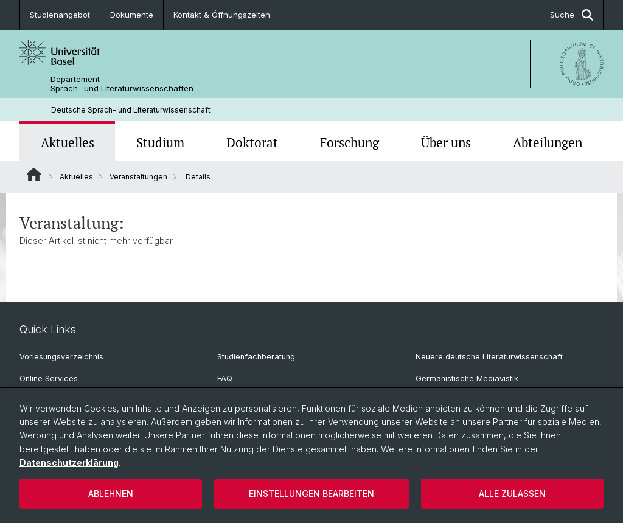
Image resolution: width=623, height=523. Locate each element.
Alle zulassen (512, 493)
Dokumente (131, 14)
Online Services (48, 378)
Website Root (34, 174)
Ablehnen (110, 493)
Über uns (446, 142)
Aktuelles (67, 142)
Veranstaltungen (138, 176)
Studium (160, 142)
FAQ (224, 378)
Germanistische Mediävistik (467, 378)
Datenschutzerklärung (69, 462)
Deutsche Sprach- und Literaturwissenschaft (131, 109)
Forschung (349, 142)
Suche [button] (571, 15)
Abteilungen (547, 142)
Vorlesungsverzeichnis (61, 356)
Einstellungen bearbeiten (311, 493)
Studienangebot (60, 14)
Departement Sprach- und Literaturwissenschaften (121, 84)
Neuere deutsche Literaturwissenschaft (489, 356)
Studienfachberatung (256, 356)
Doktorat (252, 142)
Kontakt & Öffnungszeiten (221, 14)
